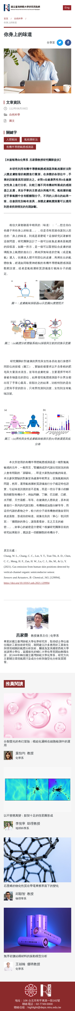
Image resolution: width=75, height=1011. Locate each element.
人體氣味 (11, 139)
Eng (67, 7)
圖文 (12, 120)
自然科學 (18, 18)
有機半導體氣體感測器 (19, 146)
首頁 (6, 18)
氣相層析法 (31, 139)
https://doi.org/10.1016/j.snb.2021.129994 (27, 582)
